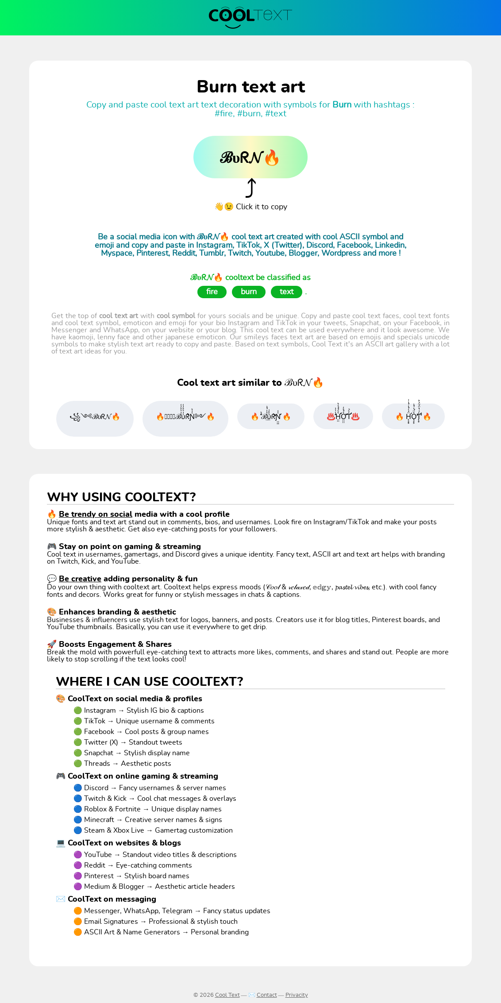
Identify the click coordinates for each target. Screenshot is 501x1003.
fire (212, 292)
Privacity (296, 995)
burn (249, 292)
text (286, 292)
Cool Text (227, 995)
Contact (267, 995)
